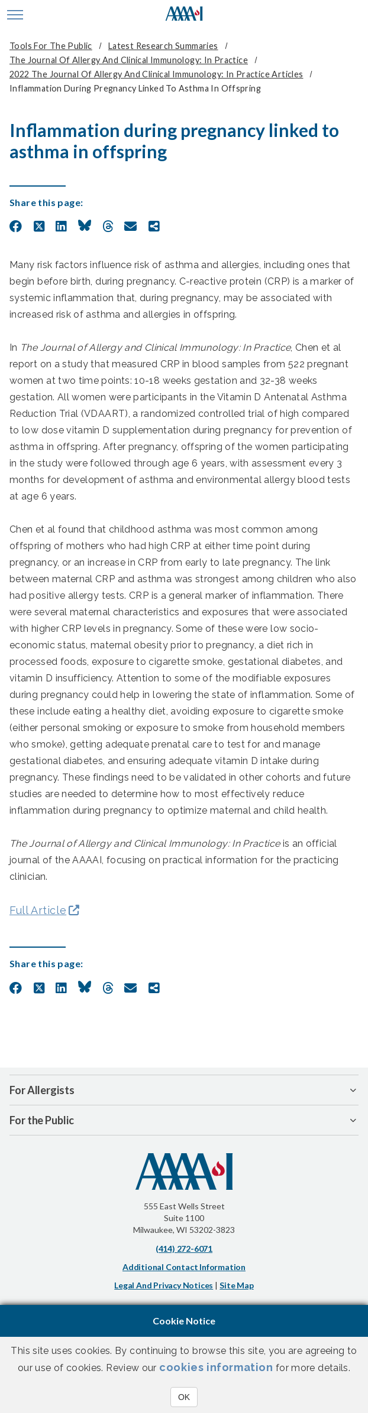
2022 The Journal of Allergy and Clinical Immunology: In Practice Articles (156, 74)
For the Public (41, 1120)
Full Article (37, 910)
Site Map (236, 1285)
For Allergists (42, 1090)
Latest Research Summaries (163, 46)
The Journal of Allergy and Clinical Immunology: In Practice (128, 60)
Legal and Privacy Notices (163, 1285)
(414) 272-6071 (184, 1249)
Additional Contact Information (184, 1267)
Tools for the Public (50, 46)
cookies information (216, 1367)
